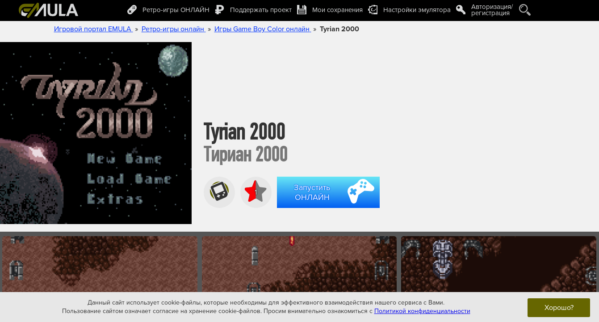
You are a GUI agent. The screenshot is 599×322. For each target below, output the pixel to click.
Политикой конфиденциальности (422, 311)
